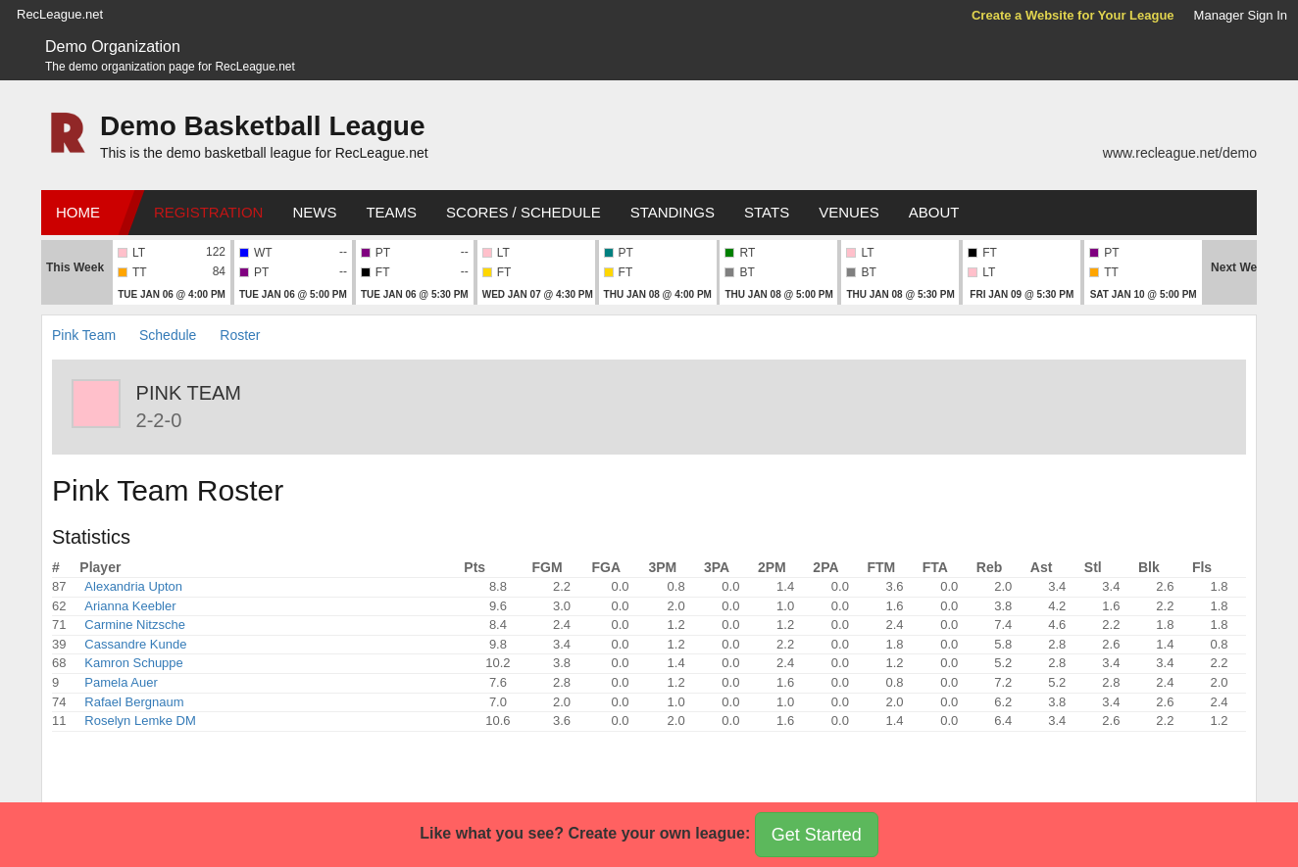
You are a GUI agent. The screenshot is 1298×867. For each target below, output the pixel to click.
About (934, 212)
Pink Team (84, 335)
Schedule (167, 335)
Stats (766, 212)
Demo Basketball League (262, 126)
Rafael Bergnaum (133, 702)
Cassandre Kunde (135, 644)
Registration (208, 212)
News (314, 212)
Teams (391, 212)
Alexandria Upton (133, 586)
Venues (849, 212)
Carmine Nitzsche (134, 624)
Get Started (817, 834)
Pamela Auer (120, 682)
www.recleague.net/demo (1180, 153)
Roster (240, 335)
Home (78, 212)
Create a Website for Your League (1073, 15)
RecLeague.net (60, 14)
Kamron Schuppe (133, 662)
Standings (672, 212)
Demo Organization (112, 46)
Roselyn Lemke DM (139, 720)
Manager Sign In (1240, 15)
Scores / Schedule (523, 212)
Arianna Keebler (129, 606)
